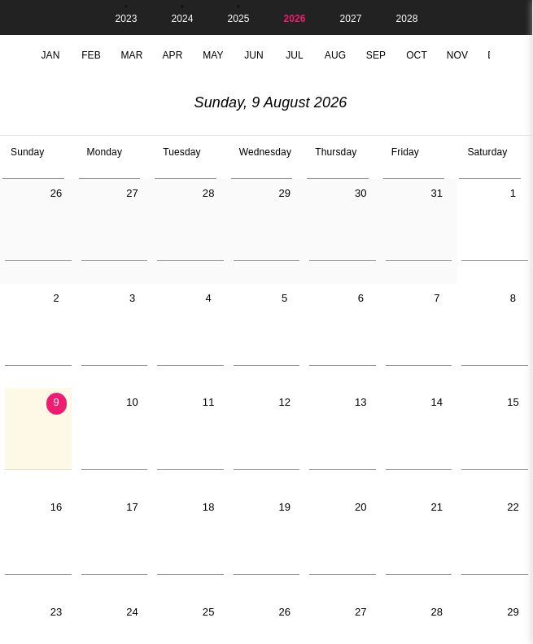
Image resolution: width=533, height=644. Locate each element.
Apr (172, 55)
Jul (295, 55)
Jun (254, 55)
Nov (457, 55)
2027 (350, 18)
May (213, 55)
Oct (416, 55)
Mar (131, 55)
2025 (238, 18)
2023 (126, 18)
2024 (182, 18)
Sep (376, 55)
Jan (50, 55)
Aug (335, 55)
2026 (294, 18)
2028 (406, 18)
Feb (91, 55)
